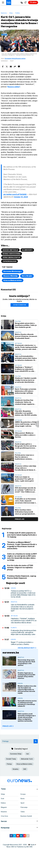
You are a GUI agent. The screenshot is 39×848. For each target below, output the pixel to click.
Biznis (23, 798)
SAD (24, 769)
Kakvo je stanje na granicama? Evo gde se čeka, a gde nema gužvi (24, 479)
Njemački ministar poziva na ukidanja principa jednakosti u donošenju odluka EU (27, 703)
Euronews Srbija (15, 754)
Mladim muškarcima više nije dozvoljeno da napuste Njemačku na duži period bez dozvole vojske (27, 689)
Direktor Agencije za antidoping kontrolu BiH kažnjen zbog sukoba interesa (26, 675)
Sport (22, 803)
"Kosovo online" (13, 87)
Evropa (13, 588)
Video (23, 812)
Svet (2, 798)
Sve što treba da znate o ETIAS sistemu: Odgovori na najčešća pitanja (20, 567)
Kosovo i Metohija (10, 250)
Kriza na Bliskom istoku (13, 280)
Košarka (15, 769)
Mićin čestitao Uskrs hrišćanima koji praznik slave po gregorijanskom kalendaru (25, 512)
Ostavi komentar (19, 305)
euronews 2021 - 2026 (19, 844)
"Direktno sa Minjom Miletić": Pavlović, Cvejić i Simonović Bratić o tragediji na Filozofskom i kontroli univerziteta (22, 545)
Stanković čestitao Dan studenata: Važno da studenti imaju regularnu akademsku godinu (24, 402)
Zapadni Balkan (9, 261)
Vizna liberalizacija (11, 257)
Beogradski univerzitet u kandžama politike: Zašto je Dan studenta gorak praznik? (26, 325)
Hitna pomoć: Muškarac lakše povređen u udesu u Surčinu (25, 435)
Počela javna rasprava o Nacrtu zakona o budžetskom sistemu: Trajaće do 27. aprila (24, 457)
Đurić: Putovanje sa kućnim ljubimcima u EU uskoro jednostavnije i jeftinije (25, 391)
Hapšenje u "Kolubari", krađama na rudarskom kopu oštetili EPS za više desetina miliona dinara (24, 369)
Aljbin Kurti (27, 250)
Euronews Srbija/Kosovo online (15, 58)
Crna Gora (4, 816)
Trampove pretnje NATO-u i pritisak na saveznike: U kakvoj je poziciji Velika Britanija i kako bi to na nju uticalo (23, 594)
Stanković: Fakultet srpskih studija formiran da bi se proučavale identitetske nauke (25, 380)
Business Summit (26, 816)
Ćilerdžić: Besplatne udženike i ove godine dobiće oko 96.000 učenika (26, 413)
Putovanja (24, 807)
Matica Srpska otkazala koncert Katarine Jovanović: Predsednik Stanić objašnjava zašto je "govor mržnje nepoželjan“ (26, 336)
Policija (9, 764)
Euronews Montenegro (13, 271)
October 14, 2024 (21, 197)
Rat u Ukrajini (27, 276)
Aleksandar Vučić (27, 759)
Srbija (11, 13)
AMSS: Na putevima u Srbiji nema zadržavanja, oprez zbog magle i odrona (25, 424)
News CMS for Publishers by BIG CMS (19, 847)
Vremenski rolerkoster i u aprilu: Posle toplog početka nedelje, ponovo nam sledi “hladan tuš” (26, 347)
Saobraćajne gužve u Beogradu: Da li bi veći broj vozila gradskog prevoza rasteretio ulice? (25, 446)
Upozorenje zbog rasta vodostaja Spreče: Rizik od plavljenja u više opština (26, 662)
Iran (27, 754)
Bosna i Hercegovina (11, 254)
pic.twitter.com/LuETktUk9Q (14, 194)
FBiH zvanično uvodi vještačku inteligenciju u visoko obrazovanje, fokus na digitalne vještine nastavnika (27, 717)
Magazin (4, 807)
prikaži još (19, 519)
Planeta (14, 627)
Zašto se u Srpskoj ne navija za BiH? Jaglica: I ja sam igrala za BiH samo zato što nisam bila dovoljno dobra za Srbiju (22, 557)
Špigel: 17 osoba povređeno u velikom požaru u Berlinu (22, 643)
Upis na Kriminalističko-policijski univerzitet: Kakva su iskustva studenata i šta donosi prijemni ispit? (26, 358)
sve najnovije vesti (27, 648)
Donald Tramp (11, 759)
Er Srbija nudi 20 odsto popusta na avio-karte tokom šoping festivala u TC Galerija (22, 535)
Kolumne (4, 812)
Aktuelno (18, 343)
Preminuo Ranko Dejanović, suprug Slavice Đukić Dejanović (21, 577)
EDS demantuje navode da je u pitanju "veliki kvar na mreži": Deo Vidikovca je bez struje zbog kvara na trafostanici (25, 490)
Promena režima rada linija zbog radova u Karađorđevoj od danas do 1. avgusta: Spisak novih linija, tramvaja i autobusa (25, 468)
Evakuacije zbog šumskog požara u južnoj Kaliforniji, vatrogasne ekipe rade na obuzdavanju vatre (23, 632)
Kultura (3, 803)
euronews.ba (10, 652)
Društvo (18, 332)
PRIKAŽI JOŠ (8, 726)
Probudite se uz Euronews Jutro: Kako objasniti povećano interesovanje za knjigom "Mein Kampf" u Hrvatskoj (26, 501)
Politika (17, 13)
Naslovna (4, 13)
